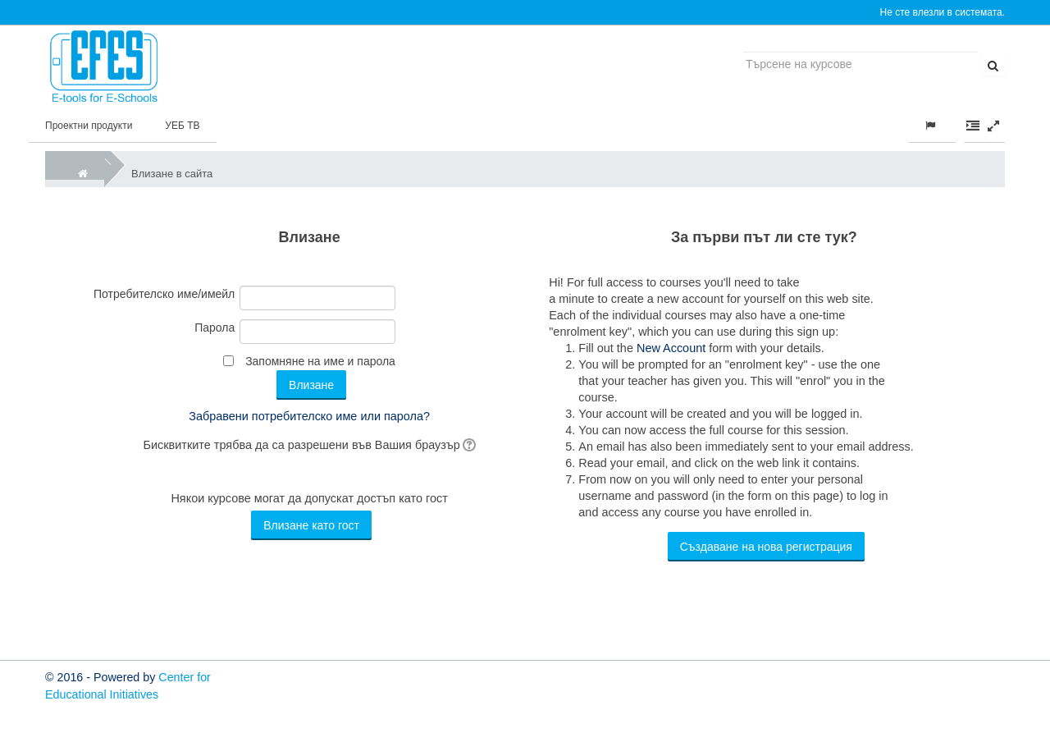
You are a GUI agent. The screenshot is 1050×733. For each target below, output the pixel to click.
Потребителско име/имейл (164, 293)
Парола (214, 327)
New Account (671, 348)
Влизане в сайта (171, 173)
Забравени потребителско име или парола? (309, 416)
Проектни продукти (88, 125)
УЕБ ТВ (182, 125)
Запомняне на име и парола (320, 361)
